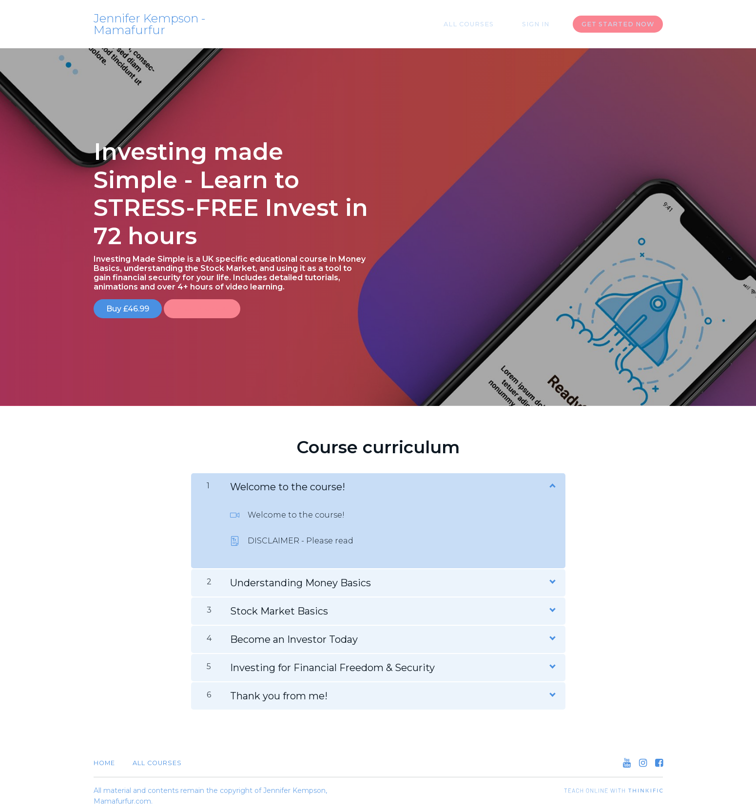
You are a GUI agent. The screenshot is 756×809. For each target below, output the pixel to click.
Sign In (541, 24)
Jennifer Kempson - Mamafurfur (149, 24)
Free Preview (207, 308)
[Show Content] (552, 479)
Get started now (618, 24)
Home (104, 757)
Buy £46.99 (127, 308)
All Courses (485, 24)
